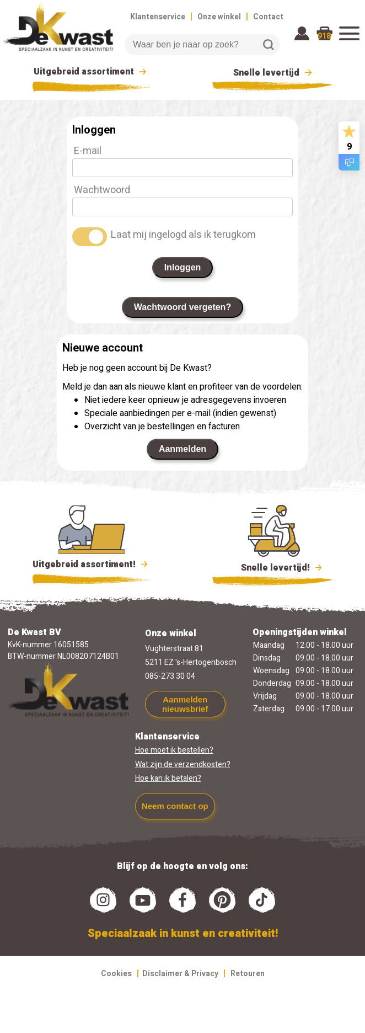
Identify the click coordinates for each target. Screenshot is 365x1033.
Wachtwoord (102, 190)
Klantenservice (157, 17)
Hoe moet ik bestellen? (174, 750)
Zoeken (268, 45)
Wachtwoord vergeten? (182, 307)
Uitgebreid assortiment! (92, 564)
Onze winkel (219, 17)
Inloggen (182, 267)
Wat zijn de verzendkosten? (182, 764)
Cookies (116, 973)
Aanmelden (182, 449)
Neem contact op (175, 806)
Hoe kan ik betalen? (168, 778)
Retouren (247, 973)
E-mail (87, 150)
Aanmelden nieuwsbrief (185, 704)
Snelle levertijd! (274, 566)
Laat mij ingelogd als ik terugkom (183, 234)
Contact (268, 17)
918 (324, 36)
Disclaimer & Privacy (180, 973)
